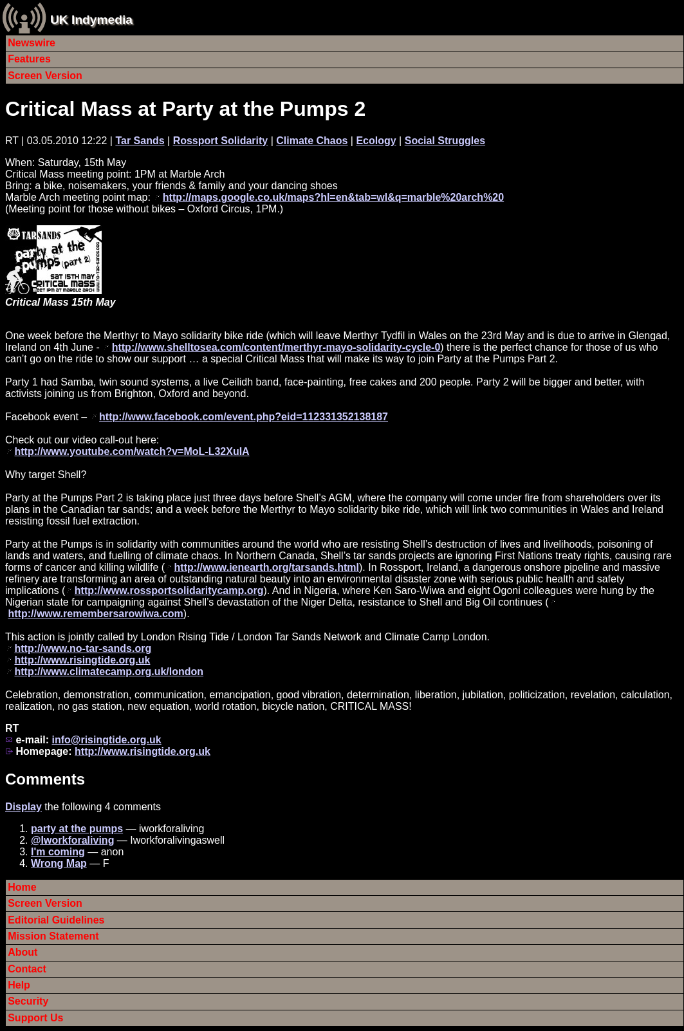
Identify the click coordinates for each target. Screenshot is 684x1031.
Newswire (31, 42)
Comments (45, 779)
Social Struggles (445, 140)
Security (28, 1001)
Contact (27, 968)
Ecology (376, 140)
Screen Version (45, 75)
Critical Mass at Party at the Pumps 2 (185, 108)
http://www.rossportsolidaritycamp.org (169, 590)
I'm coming (58, 851)
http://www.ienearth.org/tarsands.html (266, 567)
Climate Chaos (311, 140)
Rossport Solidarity (220, 140)
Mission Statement (53, 936)
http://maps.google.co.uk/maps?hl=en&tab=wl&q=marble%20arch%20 (333, 197)
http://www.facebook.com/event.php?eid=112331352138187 (243, 416)
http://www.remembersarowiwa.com (95, 613)
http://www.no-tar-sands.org (82, 648)
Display (23, 806)
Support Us (35, 1017)
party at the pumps (77, 828)
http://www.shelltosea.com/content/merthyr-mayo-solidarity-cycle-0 (276, 347)
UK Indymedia (91, 19)
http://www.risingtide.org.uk (82, 660)
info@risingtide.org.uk (106, 739)
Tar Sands (139, 140)
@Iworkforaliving (72, 840)
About (22, 952)
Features (29, 58)
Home (22, 887)
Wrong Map (59, 863)
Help (19, 985)
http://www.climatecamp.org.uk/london (108, 671)
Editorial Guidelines (56, 920)
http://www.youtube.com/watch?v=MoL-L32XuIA (131, 451)
